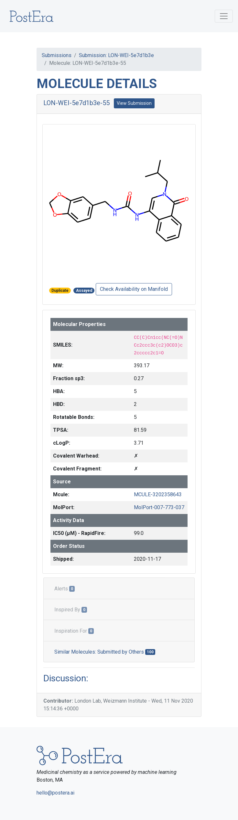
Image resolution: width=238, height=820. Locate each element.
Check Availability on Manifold (134, 289)
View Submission (134, 103)
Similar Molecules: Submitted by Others (104, 652)
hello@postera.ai (55, 793)
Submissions (56, 55)
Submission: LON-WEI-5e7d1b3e (116, 55)
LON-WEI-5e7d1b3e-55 (76, 103)
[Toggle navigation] (224, 16)
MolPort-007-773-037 (159, 507)
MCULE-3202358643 (158, 494)
